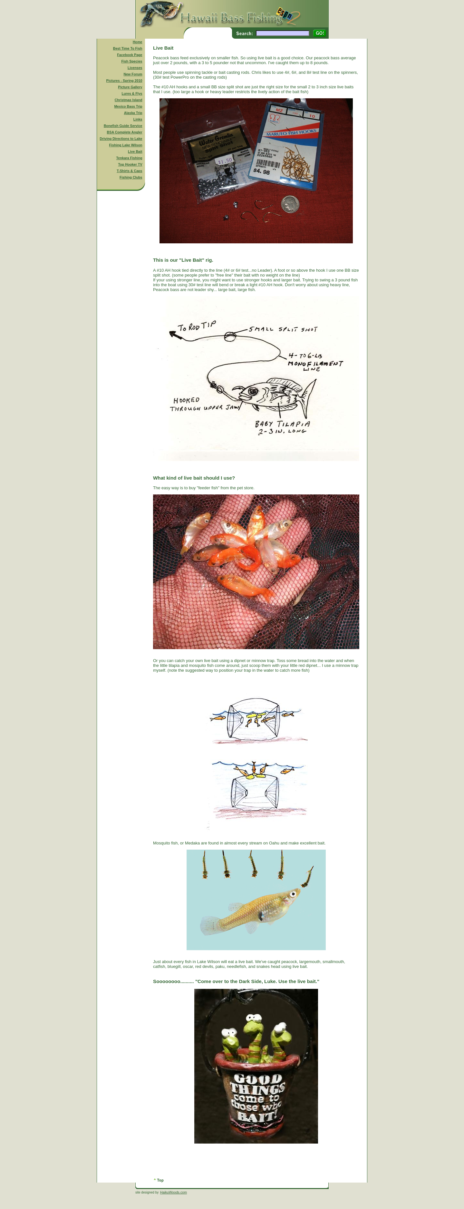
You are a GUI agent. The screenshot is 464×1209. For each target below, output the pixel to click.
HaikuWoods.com (173, 1192)
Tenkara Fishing (129, 158)
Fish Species (131, 61)
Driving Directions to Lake (121, 139)
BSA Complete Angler (124, 132)
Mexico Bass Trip (128, 106)
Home (137, 42)
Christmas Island (128, 100)
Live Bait (135, 151)
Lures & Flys (132, 93)
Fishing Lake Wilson (125, 145)
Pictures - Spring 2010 (124, 81)
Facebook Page (129, 55)
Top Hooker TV (130, 164)
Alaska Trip (133, 113)
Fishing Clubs (131, 177)
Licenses (135, 68)
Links (137, 119)
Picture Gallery (130, 87)
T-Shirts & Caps (129, 171)
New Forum (133, 74)
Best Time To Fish (127, 48)
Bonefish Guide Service (123, 126)
